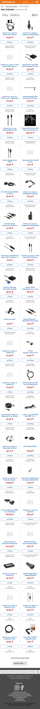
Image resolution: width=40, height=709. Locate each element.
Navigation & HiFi (11, 6)
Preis (5, 15)
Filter (34, 15)
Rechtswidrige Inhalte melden (20, 658)
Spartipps (20, 698)
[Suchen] (38, 672)
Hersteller (15, 15)
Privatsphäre (20, 700)
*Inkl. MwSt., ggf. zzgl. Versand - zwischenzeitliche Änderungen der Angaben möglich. (20, 704)
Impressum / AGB (19, 692)
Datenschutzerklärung (20, 693)
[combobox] (18, 672)
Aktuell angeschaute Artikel (20, 695)
